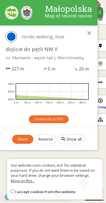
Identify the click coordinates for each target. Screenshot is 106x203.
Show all (71, 139)
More (23, 139)
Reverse (45, 139)
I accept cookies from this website (45, 191)
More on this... (23, 180)
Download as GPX (48, 119)
